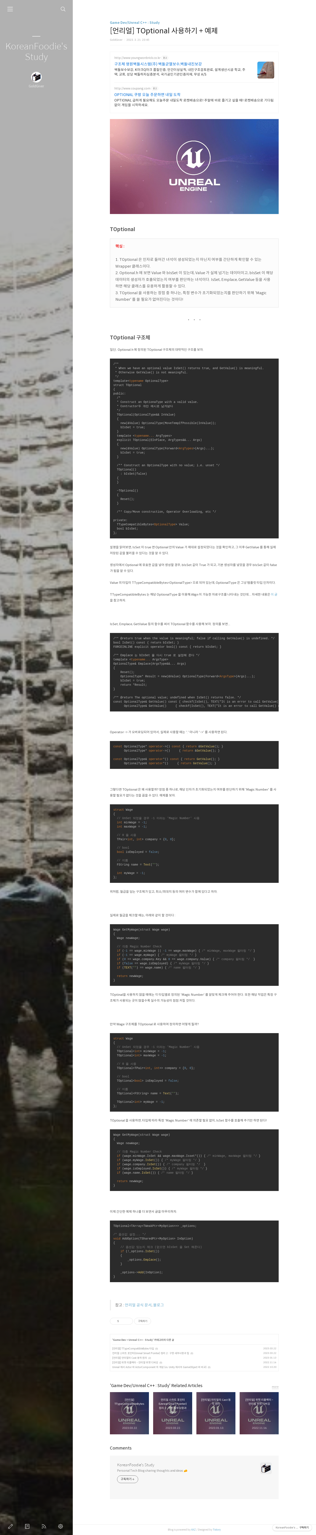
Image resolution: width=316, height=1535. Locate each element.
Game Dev (119, 1339)
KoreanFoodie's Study (36, 51)
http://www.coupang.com (132, 88)
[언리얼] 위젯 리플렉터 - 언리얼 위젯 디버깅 (135, 1362)
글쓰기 (11, 1526)
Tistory (217, 1529)
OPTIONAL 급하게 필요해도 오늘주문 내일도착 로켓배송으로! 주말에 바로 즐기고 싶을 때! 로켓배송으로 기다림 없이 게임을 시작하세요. (194, 102)
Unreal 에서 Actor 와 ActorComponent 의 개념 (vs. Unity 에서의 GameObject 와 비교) (159, 1367)
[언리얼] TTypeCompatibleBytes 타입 (133, 1348)
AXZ (193, 1529)
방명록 (28, 1526)
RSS (45, 1526)
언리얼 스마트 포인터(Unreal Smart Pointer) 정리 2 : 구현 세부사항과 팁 (150, 1353)
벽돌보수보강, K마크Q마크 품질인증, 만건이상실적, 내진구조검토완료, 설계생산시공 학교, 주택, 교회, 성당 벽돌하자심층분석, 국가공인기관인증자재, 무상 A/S (179, 72)
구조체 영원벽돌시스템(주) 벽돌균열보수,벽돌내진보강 (158, 64)
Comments (121, 1448)
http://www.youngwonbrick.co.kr (137, 58)
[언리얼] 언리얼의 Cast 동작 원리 (129, 1357)
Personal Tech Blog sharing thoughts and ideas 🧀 (152, 1471)
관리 (61, 1526)
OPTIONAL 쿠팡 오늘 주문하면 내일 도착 (147, 94)
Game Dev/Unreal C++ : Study (135, 22)
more (275, 1387)
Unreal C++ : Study (140, 1339)
